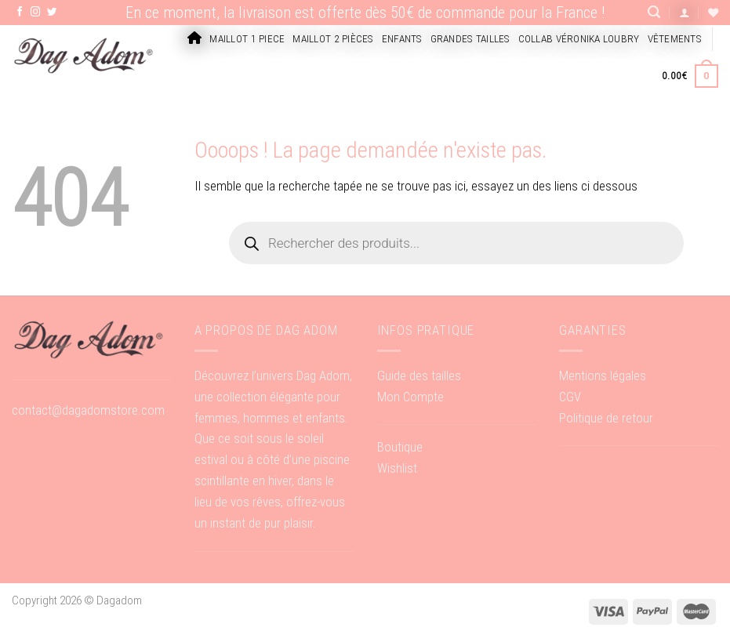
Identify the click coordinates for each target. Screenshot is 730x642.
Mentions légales (602, 375)
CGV (570, 396)
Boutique (400, 447)
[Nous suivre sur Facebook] (20, 12)
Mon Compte (410, 396)
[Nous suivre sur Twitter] (52, 12)
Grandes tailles (470, 39)
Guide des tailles (419, 375)
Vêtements (675, 39)
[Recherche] (654, 12)
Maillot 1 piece (247, 39)
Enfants (402, 39)
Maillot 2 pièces (332, 39)
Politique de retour (606, 418)
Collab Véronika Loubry (579, 39)
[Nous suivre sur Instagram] (36, 12)
